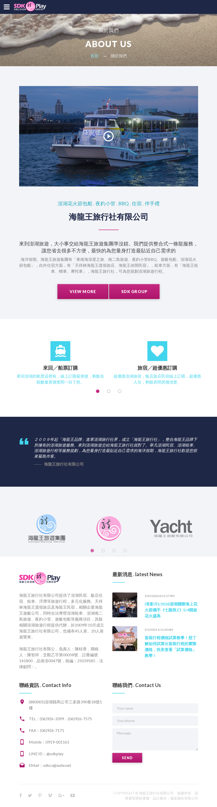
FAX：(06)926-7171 (46, 730)
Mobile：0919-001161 (49, 742)
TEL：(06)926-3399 (46, 718)
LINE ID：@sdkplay (46, 753)
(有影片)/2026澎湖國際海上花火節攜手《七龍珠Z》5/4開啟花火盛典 (171, 609)
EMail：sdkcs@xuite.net (50, 765)
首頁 (94, 55)
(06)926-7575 (80, 718)
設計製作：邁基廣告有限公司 (175, 798)
